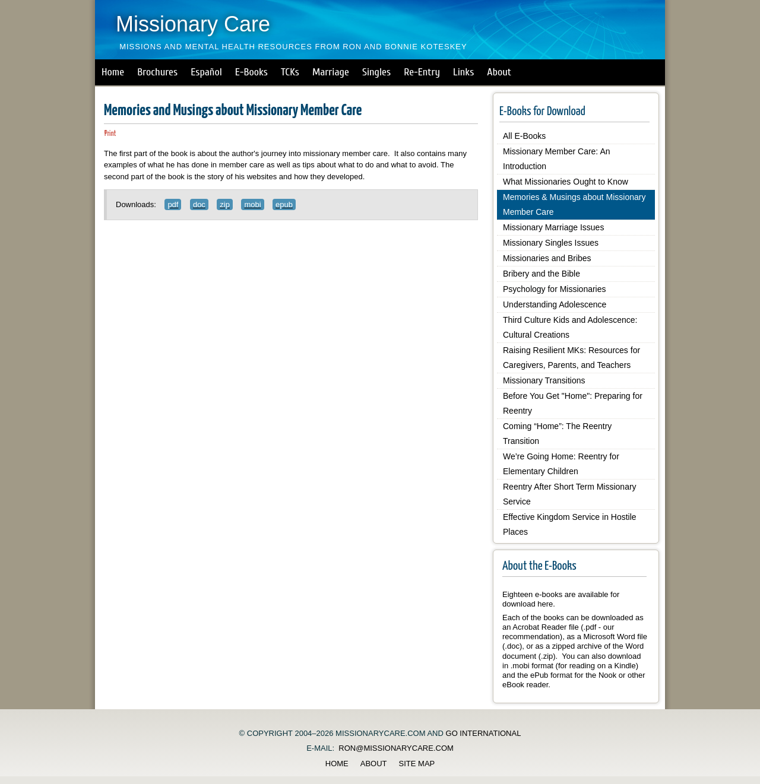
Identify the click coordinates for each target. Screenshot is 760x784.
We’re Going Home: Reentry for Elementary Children (561, 464)
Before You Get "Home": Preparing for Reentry (572, 403)
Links (463, 72)
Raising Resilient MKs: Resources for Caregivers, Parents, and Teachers (571, 357)
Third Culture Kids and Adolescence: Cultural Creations (570, 327)
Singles (376, 72)
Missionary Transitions (544, 380)
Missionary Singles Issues (550, 242)
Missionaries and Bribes (547, 258)
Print (110, 134)
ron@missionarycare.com (396, 748)
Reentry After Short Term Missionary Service (569, 494)
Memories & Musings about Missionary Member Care (574, 204)
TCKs (290, 72)
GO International (483, 733)
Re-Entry (422, 72)
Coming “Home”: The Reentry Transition (557, 433)
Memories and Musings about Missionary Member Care (233, 111)
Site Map (417, 763)
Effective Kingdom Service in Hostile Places (569, 524)
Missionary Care (193, 24)
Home (113, 72)
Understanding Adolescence (554, 304)
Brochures (157, 72)
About (499, 72)
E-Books (251, 72)
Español (206, 72)
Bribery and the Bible (541, 273)
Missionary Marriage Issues (553, 227)
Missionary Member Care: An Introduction (556, 159)
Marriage (330, 72)
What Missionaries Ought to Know (565, 181)
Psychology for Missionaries (554, 289)
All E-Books (524, 136)
